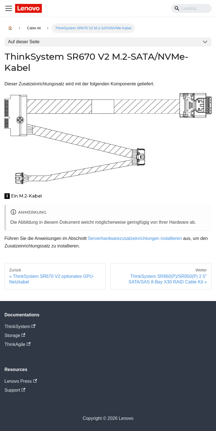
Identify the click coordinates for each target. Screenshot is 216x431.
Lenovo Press (20, 381)
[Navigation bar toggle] (8, 8)
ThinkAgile (17, 344)
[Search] (191, 8)
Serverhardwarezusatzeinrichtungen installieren (135, 238)
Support (14, 390)
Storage (14, 335)
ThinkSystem (19, 326)
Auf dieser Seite (24, 41)
